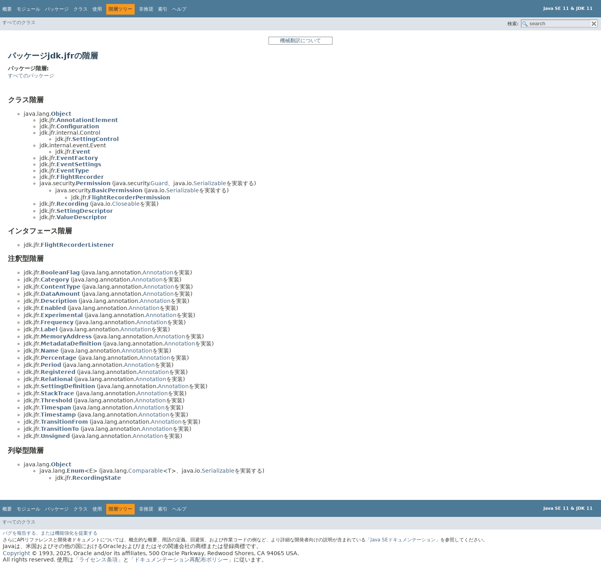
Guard (159, 183)
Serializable (209, 183)
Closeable (126, 204)
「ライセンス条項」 (98, 559)
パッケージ (57, 9)
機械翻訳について (300, 40)
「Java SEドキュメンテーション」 (403, 540)
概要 (7, 9)
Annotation (158, 272)
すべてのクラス (19, 22)
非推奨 (146, 9)
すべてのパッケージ (31, 76)
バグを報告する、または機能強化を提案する (50, 533)
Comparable (145, 471)
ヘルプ (179, 9)
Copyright (16, 553)
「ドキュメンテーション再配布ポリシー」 (181, 559)
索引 (162, 9)
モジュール (28, 9)
